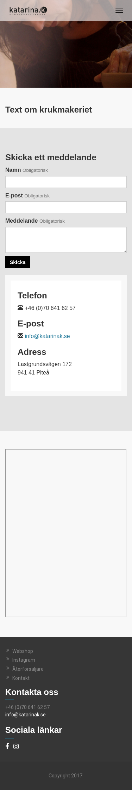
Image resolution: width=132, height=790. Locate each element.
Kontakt (21, 678)
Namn (26, 170)
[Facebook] (7, 747)
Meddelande (35, 221)
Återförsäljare (28, 669)
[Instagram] (16, 747)
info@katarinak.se (47, 336)
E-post (27, 195)
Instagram (23, 660)
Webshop (22, 651)
